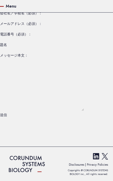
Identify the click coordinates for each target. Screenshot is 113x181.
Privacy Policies (97, 164)
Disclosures (77, 164)
